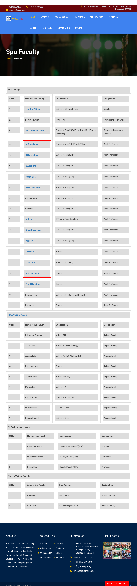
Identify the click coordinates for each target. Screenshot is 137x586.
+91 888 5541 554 (83, 553)
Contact (59, 539)
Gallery (34, 23)
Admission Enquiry (116, 583)
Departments (96, 13)
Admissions (79, 13)
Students (60, 553)
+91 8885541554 (15, 2)
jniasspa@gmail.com (17, 5)
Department (45, 553)
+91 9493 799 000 (36, 2)
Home (32, 13)
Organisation (61, 13)
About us (45, 13)
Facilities (60, 543)
